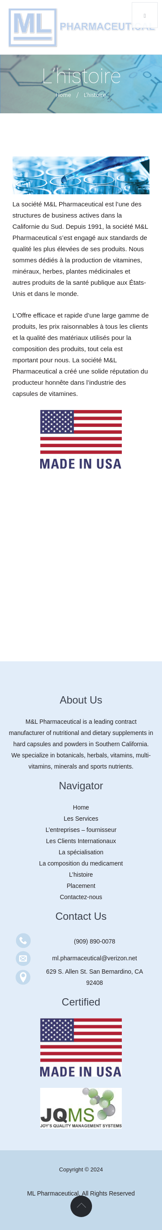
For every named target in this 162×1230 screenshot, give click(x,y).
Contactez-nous (81, 897)
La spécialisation (81, 852)
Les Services (81, 818)
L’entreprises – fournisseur (80, 829)
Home (63, 95)
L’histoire (81, 874)
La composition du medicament (81, 863)
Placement (81, 885)
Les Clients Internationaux (81, 841)
